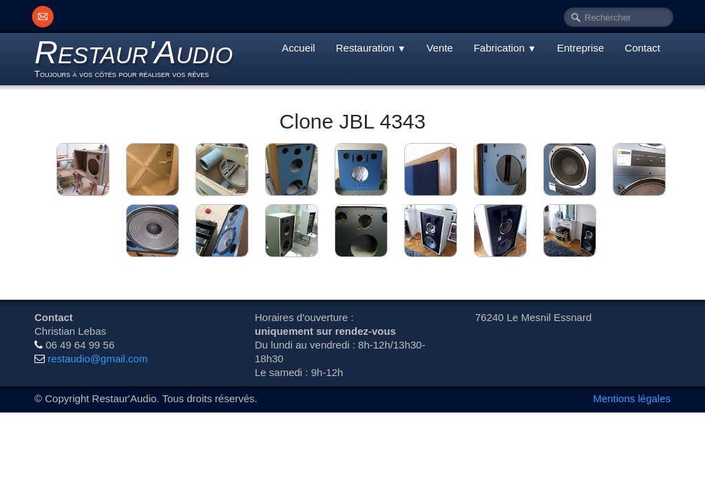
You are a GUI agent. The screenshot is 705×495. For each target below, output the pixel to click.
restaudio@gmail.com (97, 358)
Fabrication (505, 48)
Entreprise (580, 48)
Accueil (298, 48)
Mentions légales (632, 398)
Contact (642, 48)
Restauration (371, 48)
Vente (440, 48)
